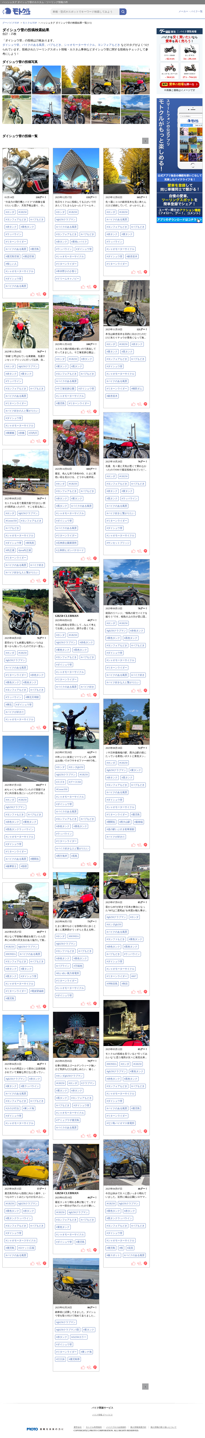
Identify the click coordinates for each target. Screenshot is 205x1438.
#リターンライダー (16, 241)
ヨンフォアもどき (109, 44)
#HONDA (74, 936)
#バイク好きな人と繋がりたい (22, 572)
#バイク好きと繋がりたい (120, 513)
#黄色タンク (27, 226)
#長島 (74, 856)
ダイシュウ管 (10, 44)
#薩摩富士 (11, 866)
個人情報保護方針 (138, 1427)
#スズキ (60, 782)
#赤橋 (21, 433)
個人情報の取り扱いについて (164, 1427)
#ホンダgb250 (76, 767)
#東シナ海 (28, 1108)
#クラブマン (87, 1083)
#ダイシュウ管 (13, 278)
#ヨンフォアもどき (16, 219)
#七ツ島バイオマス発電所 (120, 1123)
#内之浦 (10, 550)
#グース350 (75, 782)
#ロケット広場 (26, 1248)
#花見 (130, 1248)
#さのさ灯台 (12, 1108)
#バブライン (62, 965)
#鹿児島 (34, 249)
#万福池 (78, 965)
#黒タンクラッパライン (18, 1218)
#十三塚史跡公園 (65, 388)
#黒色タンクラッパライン (19, 829)
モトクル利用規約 (94, 1427)
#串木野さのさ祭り (66, 271)
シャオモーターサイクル (79, 44)
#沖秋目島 (112, 983)
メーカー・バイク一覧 (191, 11)
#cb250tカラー (78, 1337)
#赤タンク (11, 226)
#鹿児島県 (74, 1359)
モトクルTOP (30, 22)
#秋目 (125, 983)
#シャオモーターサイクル (19, 271)
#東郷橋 (10, 433)
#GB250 (22, 212)
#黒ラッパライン (30, 1086)
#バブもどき (37, 219)
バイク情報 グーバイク (102, 1415)
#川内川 (33, 433)
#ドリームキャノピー (67, 278)
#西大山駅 (124, 822)
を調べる (179, 84)
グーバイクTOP (10, 22)
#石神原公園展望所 (66, 542)
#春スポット (113, 1255)
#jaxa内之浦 (24, 550)
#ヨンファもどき (15, 814)
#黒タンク (127, 351)
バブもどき (54, 44)
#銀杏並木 (132, 256)
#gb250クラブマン (65, 219)
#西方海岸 (61, 856)
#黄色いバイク (79, 241)
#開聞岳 (111, 822)
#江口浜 (60, 1359)
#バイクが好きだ (15, 712)
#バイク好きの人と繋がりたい (22, 410)
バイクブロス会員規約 (116, 1427)
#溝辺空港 (28, 256)
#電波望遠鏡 (37, 991)
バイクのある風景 (33, 44)
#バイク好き (37, 565)
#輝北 (9, 704)
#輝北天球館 (32, 697)
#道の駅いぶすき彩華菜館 (120, 829)
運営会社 (78, 1427)
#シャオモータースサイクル (21, 1240)
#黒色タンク (130, 638)
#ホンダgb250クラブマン (69, 1075)
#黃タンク (11, 1086)
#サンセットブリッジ (118, 542)
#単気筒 (30, 542)
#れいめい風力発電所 (67, 973)
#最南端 (138, 822)
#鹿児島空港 (12, 256)
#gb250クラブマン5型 (67, 1329)
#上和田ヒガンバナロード (70, 550)
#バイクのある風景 (16, 249)
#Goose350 (11, 520)
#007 (133, 976)
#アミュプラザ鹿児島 (67, 1120)
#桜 (121, 1248)
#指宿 (24, 866)
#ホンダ (10, 212)
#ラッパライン (13, 234)
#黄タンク (127, 234)
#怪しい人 (11, 263)
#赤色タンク (136, 630)
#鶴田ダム (136, 388)
